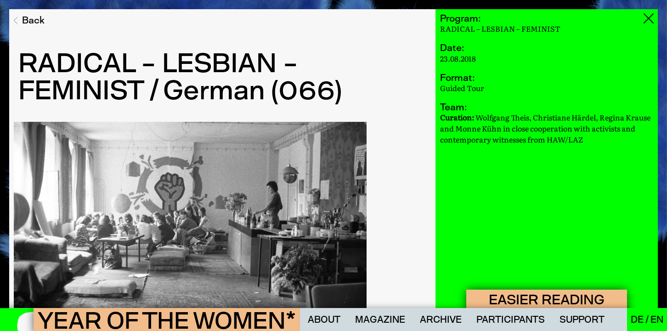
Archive (441, 319)
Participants (510, 319)
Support (582, 319)
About (324, 319)
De (638, 319)
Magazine (380, 319)
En (656, 319)
